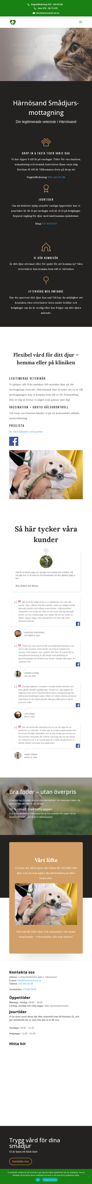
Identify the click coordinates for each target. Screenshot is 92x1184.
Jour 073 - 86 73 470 (47, 8)
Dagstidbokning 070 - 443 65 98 (46, 4)
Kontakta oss (20, 1161)
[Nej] (88, 1176)
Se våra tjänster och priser (26, 431)
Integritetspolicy (50, 1180)
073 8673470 (29, 989)
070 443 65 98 (25, 984)
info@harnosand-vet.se (29, 980)
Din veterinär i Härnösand (34, 45)
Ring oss (24, 60)
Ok (38, 1180)
